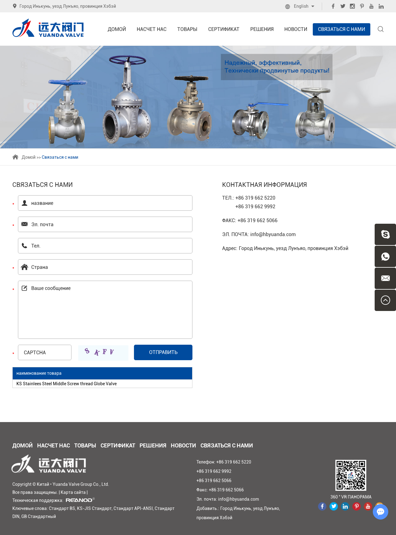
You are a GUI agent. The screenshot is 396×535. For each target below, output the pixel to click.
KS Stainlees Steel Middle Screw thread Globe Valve (66, 383)
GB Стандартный (38, 516)
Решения (261, 29)
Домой (117, 29)
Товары (187, 29)
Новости (295, 29)
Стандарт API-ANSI (133, 508)
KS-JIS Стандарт (94, 508)
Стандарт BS (62, 508)
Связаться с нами (341, 29)
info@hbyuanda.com (273, 234)
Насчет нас (151, 29)
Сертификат (223, 29)
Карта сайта (73, 492)
